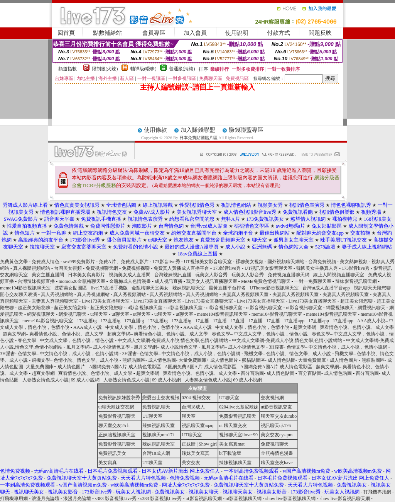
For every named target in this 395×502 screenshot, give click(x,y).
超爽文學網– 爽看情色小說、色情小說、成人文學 (343, 327)
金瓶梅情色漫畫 (277, 453)
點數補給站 (107, 33)
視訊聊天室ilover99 (238, 434)
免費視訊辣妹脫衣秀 (119, 397)
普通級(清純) (182, 68)
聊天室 (189, 416)
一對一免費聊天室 (312, 281)
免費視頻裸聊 (136, 268)
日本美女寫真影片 (86, 274)
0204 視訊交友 (196, 397)
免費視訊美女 (112, 453)
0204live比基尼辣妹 (238, 407)
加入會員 (195, 33)
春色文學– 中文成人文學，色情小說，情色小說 (260, 334)
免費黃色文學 (14, 261)
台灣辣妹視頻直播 (36, 281)
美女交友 (191, 462)
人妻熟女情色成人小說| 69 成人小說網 (61, 380)
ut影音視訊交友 (276, 407)
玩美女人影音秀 (211, 274)
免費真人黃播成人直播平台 (181, 268)
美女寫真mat (232, 444)
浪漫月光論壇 (45, 498)
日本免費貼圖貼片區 (198, 137)
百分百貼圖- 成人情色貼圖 (267, 373)
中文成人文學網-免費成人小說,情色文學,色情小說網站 (173, 340)
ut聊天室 (99, 314)
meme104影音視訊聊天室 (25, 288)
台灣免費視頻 (322, 261)
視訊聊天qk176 (276, 425)
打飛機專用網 (377, 492)
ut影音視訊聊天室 (144, 307)
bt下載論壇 (230, 453)
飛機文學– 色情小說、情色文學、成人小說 (287, 353)
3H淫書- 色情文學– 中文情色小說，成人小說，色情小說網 (328, 347)
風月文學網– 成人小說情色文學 (98, 347)
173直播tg (86, 320)
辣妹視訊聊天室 (188, 288)
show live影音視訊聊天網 (290, 498)
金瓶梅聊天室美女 (150, 288)
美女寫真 (107, 462)
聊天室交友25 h (114, 425)
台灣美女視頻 (68, 268)
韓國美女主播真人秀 (317, 268)
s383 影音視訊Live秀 (116, 498)
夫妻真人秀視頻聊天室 (245, 294)
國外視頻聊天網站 (285, 261)
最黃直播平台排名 (227, 288)
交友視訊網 (272, 397)
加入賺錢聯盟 (198, 130)
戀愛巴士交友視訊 (160, 397)
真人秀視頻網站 (57, 294)
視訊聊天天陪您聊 (372, 288)
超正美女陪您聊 (356, 301)
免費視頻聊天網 (102, 268)
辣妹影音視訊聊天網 (356, 281)
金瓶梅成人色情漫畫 (130, 281)
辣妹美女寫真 (195, 453)
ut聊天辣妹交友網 (116, 407)
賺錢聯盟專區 (246, 130)
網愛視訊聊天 (340, 307)
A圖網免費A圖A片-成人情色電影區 (125, 366)
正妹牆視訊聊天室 (116, 434)
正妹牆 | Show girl (199, 444)
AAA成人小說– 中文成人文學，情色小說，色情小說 (126, 327)
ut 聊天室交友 (233, 425)
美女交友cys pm (276, 434)
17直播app (294, 320)
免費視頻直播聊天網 (288, 274)
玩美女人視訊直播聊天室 (211, 281)
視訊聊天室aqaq (198, 425)
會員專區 (153, 33)
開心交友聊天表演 (18, 294)
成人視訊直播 (168, 281)
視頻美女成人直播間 (129, 274)
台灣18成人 (193, 407)
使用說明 (236, 33)
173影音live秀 (166, 261)
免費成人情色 (45, 261)
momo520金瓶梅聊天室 (82, 281)
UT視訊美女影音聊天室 (208, 261)
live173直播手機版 (109, 288)
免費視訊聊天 (156, 407)
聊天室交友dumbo (279, 416)
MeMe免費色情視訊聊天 (265, 281)
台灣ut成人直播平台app (326, 288)
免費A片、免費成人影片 (124, 261)
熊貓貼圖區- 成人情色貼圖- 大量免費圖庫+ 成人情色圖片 (180, 360)
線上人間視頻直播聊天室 (338, 274)
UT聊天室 (229, 397)
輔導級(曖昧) (143, 68)
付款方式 (278, 33)
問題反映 (320, 33)
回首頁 (66, 33)
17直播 (202, 320)
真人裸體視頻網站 (31, 268)
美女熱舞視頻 (354, 261)
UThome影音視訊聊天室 (274, 288)
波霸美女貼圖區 (70, 288)
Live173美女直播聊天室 (106, 301)
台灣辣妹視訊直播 (172, 274)
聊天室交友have (277, 462)
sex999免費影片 (79, 261)
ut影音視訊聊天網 (203, 498)
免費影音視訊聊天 (116, 416)
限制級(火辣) (105, 68)
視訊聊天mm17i (158, 434)
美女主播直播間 (48, 274)
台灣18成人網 (156, 453)
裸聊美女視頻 (249, 261)
